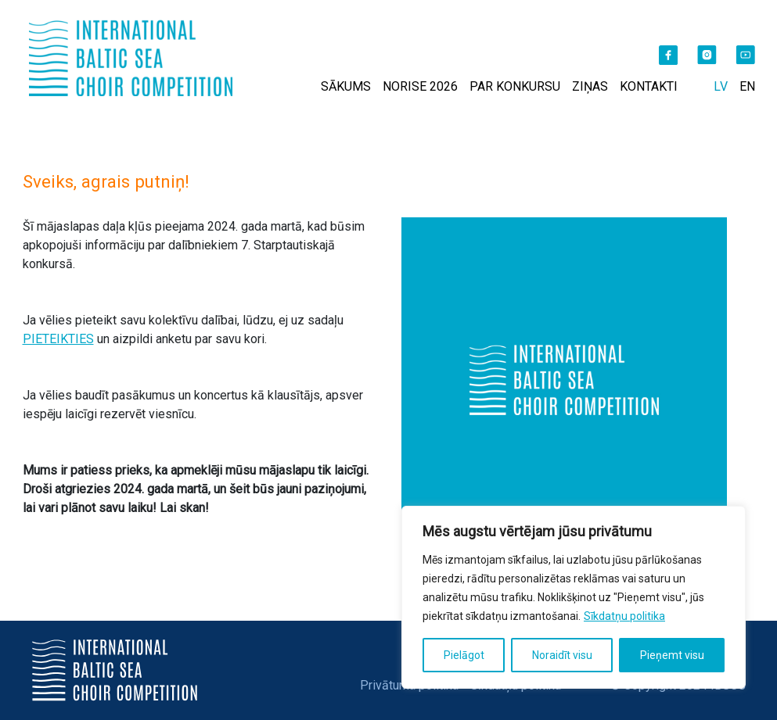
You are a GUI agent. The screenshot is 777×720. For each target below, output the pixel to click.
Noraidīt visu (562, 655)
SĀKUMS (346, 86)
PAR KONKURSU (514, 86)
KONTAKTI (649, 86)
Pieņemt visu (672, 655)
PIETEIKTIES (58, 338)
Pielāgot (464, 655)
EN (747, 86)
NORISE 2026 (420, 86)
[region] (573, 597)
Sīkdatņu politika (624, 616)
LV (721, 86)
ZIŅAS (590, 86)
